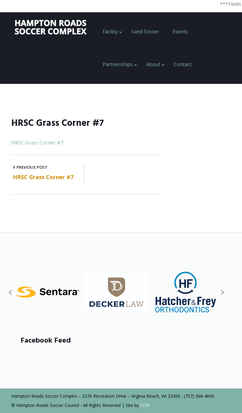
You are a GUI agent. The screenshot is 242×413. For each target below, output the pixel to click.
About (153, 64)
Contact (182, 64)
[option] (47, 292)
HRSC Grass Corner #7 (37, 142)
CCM (144, 405)
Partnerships (118, 64)
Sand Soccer (145, 31)
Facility (110, 31)
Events (180, 31)
